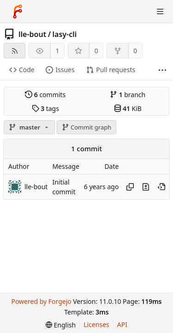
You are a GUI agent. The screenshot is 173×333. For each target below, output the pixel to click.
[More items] (162, 70)
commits (45, 94)
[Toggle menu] (160, 11)
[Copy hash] (130, 187)
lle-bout (32, 34)
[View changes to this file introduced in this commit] (146, 187)
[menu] (61, 325)
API (122, 324)
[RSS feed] (14, 50)
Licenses (96, 324)
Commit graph (87, 127)
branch (127, 94)
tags (45, 108)
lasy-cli (65, 34)
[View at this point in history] (161, 187)
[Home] (17, 11)
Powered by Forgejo (41, 301)
